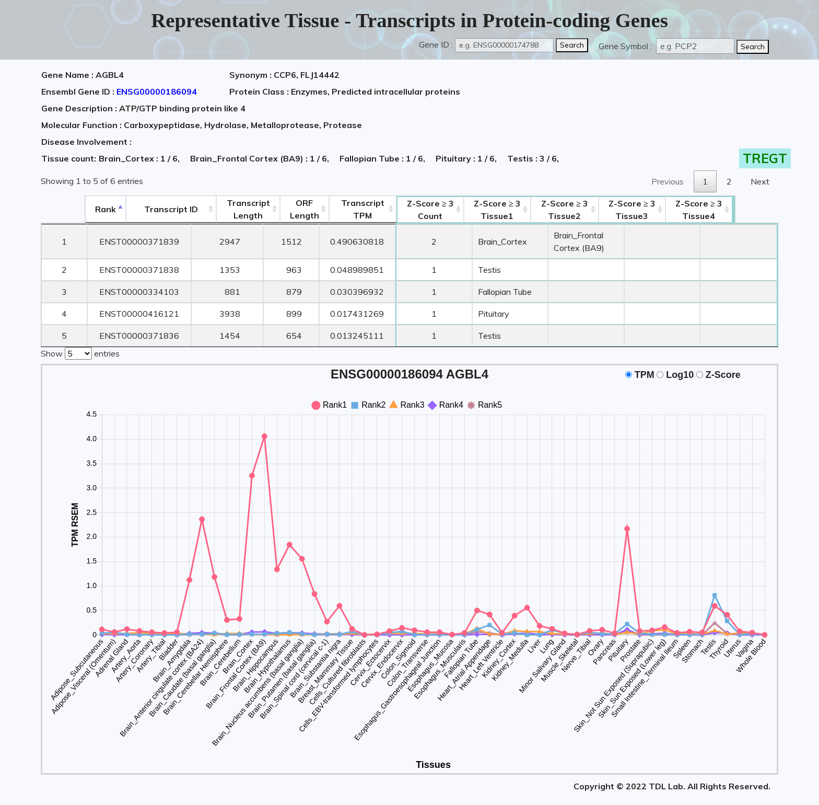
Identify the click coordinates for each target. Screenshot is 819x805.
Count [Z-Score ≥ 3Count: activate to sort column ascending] (408, 209)
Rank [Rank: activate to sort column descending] (62, 209)
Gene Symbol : (626, 46)
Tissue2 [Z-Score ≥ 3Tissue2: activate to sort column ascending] (575, 209)
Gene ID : (436, 44)
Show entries (80, 340)
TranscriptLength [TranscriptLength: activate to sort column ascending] (215, 209)
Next (760, 181)
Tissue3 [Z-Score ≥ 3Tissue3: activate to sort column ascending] (671, 209)
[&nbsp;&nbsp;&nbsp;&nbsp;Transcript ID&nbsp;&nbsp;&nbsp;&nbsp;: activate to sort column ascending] (133, 209)
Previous (667, 181)
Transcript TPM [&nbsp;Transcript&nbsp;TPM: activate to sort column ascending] (337, 209)
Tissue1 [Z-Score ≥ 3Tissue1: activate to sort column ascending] (480, 209)
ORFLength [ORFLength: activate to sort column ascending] (275, 209)
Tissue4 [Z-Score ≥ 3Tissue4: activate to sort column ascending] (742, 209)
